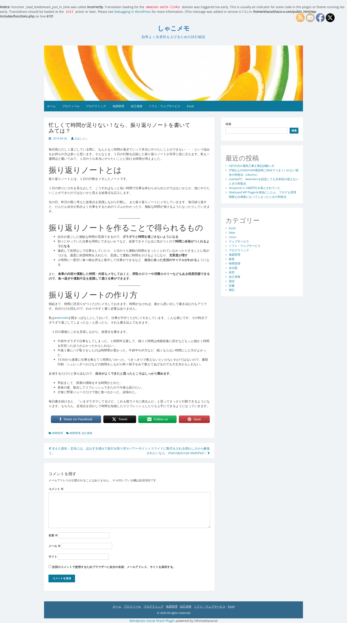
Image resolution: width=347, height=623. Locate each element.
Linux (232, 237)
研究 (232, 272)
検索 (228, 124)
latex (232, 232)
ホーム (51, 106)
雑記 (232, 290)
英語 (232, 281)
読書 (232, 286)
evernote (61, 318)
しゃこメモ (174, 28)
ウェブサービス (239, 241)
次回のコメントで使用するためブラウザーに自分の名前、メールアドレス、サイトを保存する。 (114, 567)
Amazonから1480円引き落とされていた (254, 188)
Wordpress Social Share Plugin (152, 621)
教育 (232, 259)
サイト (52, 556)
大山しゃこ (81, 138)
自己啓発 (136, 106)
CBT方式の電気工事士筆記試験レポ (251, 166)
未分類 (233, 268)
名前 (53, 535)
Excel (190, 106)
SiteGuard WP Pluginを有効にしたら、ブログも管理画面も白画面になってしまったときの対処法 (262, 194)
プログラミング (96, 106)
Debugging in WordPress (132, 12)
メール (54, 546)
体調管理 (118, 106)
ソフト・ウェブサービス (164, 106)
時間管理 (57, 433)
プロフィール (70, 106)
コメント (56, 489)
